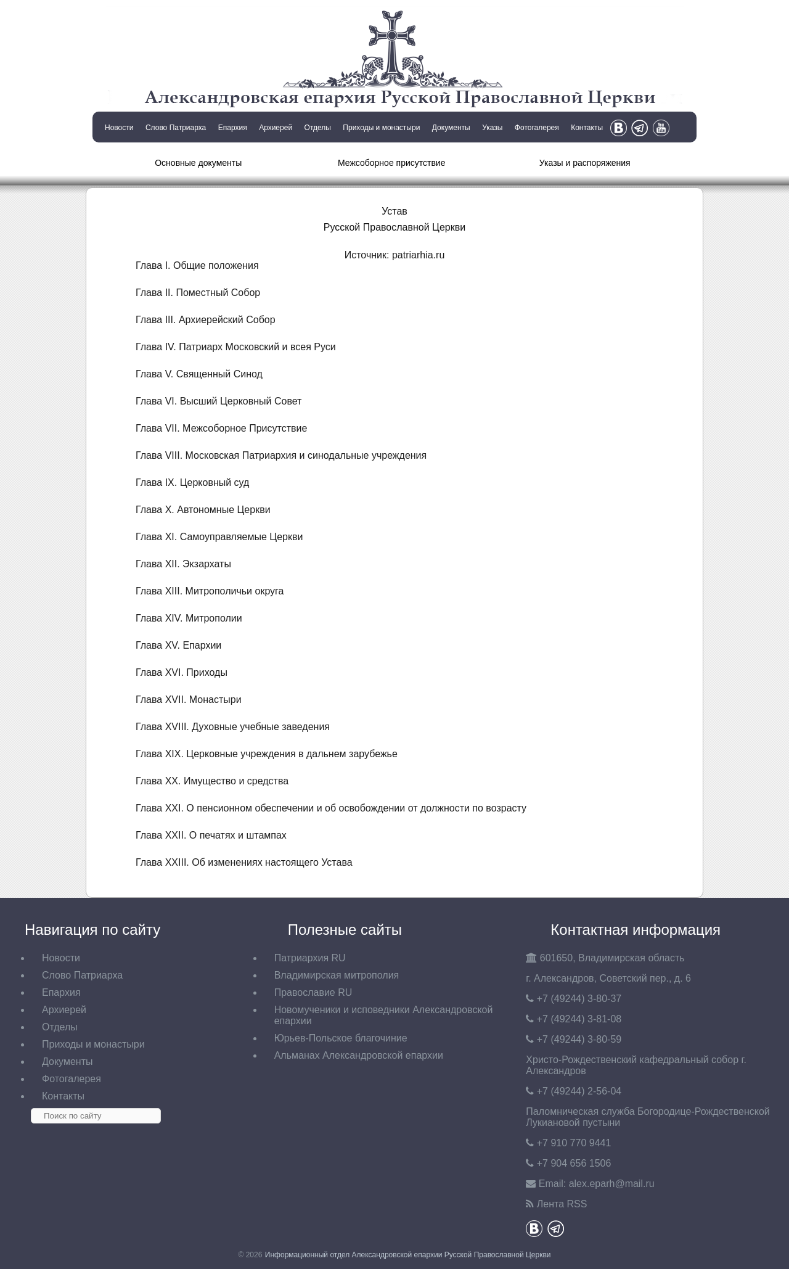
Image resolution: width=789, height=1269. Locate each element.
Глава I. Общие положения (197, 265)
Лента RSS (562, 1204)
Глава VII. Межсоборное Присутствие (221, 428)
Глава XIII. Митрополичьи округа (210, 591)
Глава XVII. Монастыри (189, 699)
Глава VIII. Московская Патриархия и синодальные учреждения (281, 455)
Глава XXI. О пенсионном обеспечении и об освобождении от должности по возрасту (331, 808)
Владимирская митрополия (336, 975)
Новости (119, 127)
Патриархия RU (310, 958)
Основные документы (198, 163)
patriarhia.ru (418, 255)
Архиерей (275, 127)
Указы (492, 127)
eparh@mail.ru (612, 1183)
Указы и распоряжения (585, 163)
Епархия (232, 127)
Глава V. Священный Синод (199, 374)
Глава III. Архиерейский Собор (206, 319)
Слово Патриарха (175, 127)
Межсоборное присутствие (391, 163)
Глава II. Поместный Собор (198, 292)
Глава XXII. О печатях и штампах (211, 835)
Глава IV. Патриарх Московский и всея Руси (236, 347)
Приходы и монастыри (381, 127)
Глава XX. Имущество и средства (212, 781)
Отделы (318, 127)
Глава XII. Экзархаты (183, 564)
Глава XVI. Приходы (181, 672)
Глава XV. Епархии (178, 645)
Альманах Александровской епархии (358, 1055)
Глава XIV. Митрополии (189, 618)
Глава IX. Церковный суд (192, 482)
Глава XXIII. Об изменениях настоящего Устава (244, 862)
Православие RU (313, 992)
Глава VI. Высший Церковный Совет (218, 401)
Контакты (587, 127)
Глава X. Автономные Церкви (203, 509)
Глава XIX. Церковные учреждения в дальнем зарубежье (267, 754)
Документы (451, 127)
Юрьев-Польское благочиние (340, 1038)
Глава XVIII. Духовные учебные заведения (233, 726)
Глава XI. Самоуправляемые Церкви (219, 537)
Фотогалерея (537, 127)
